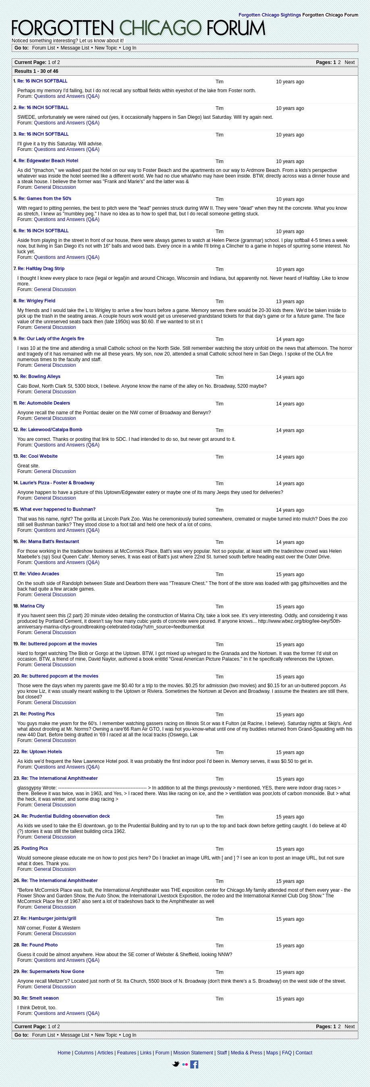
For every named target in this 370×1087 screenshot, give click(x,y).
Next (350, 62)
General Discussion (55, 187)
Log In (129, 48)
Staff (222, 1053)
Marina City (32, 606)
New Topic (106, 48)
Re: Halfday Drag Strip (41, 269)
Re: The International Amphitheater (59, 778)
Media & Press (246, 1053)
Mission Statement (193, 1053)
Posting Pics (34, 848)
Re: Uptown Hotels (41, 752)
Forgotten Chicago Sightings (270, 15)
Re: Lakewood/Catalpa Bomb (51, 430)
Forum (163, 1053)
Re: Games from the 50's (45, 198)
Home (64, 1053)
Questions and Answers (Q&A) (67, 96)
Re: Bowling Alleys (40, 376)
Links (146, 1053)
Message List (75, 48)
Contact (304, 1053)
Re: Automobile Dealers (44, 403)
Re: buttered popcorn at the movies (58, 644)
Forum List (43, 48)
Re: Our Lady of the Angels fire (51, 339)
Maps (272, 1053)
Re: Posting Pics (37, 714)
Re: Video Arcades (39, 574)
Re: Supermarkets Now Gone (52, 971)
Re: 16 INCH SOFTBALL (42, 81)
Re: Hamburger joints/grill (48, 918)
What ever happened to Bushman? (58, 509)
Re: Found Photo (39, 945)
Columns (84, 1053)
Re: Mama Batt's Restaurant (49, 541)
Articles (105, 1053)
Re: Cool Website (39, 456)
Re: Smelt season (40, 998)
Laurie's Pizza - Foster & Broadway (57, 483)
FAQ (287, 1053)
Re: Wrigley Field (37, 301)
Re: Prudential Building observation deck (65, 816)
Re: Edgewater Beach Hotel (48, 161)
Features (126, 1053)
